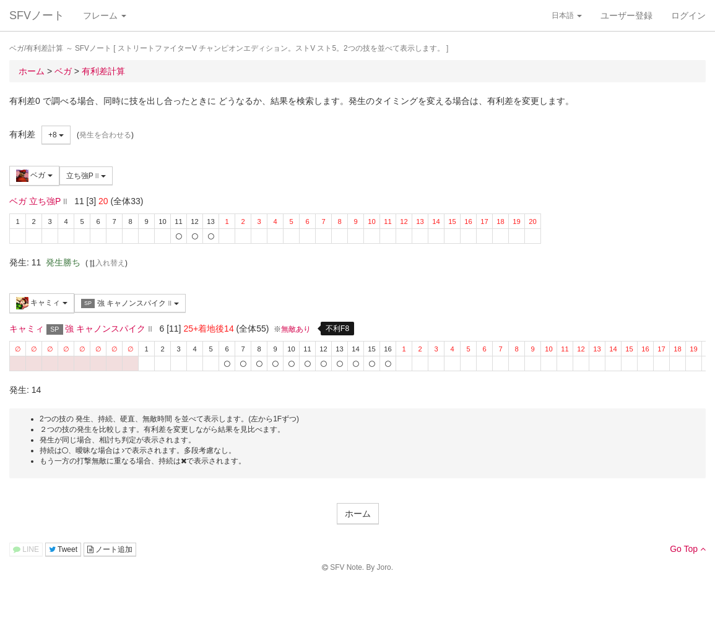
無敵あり (296, 329)
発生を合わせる (105, 135)
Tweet (63, 549)
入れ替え (106, 263)
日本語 (567, 15)
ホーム (358, 513)
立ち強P (86, 175)
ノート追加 (109, 549)
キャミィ (41, 303)
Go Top (688, 549)
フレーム (104, 15)
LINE (26, 549)
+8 (56, 135)
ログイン (688, 15)
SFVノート (36, 15)
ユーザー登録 (626, 15)
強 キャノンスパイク (130, 303)
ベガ (34, 176)
